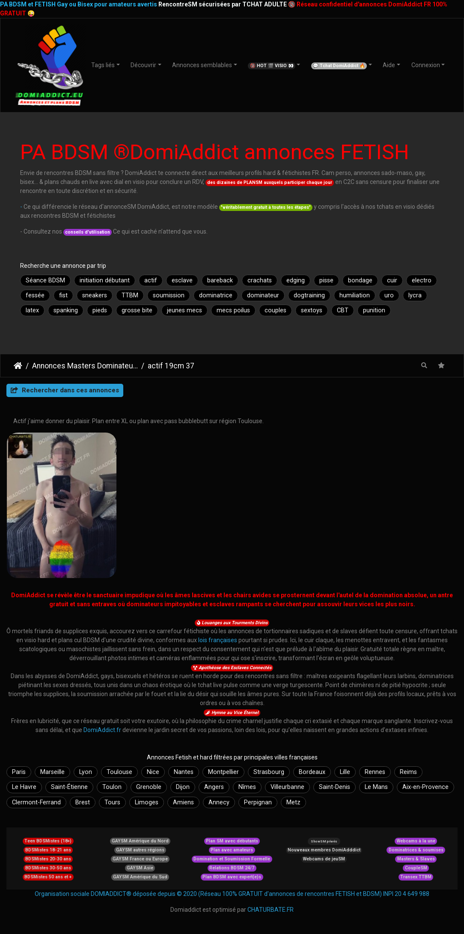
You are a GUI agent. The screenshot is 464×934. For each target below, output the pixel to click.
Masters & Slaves (416, 859)
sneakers (94, 295)
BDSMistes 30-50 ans (48, 868)
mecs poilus (233, 310)
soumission (168, 295)
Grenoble (148, 787)
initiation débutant (105, 280)
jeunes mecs (184, 310)
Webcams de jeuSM (324, 859)
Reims (408, 772)
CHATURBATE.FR (270, 909)
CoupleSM (416, 868)
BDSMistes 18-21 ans (48, 850)
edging (295, 280)
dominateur (263, 295)
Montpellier (223, 772)
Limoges (146, 802)
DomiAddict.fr (102, 729)
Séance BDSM (45, 280)
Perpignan (258, 802)
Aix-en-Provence (425, 787)
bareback (220, 280)
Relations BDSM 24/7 (231, 868)
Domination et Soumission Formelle (231, 859)
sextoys (311, 310)
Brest (82, 802)
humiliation (354, 295)
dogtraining (309, 295)
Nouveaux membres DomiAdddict (324, 850)
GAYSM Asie (140, 868)
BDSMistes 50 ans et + (47, 877)
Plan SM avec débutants (232, 841)
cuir (392, 280)
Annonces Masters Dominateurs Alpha (85, 366)
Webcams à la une (416, 841)
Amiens (183, 802)
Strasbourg (268, 772)
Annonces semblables (202, 65)
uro (389, 295)
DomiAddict (18, 365)
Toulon (112, 787)
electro (421, 280)
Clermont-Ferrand (36, 802)
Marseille (52, 772)
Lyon (85, 772)
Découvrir (143, 65)
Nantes (183, 772)
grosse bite (137, 310)
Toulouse (119, 772)
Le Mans (376, 787)
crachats (259, 280)
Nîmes (247, 787)
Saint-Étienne (69, 787)
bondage (360, 280)
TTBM (130, 295)
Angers (214, 787)
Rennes (375, 772)
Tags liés (103, 65)
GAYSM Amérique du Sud (140, 877)
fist (63, 295)
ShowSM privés (324, 841)
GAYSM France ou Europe (140, 859)
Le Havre (24, 787)
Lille (345, 772)
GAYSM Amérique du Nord (140, 841)
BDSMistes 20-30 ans (48, 859)
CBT (342, 310)
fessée (35, 295)
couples (275, 310)
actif (150, 280)
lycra (415, 295)
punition (374, 310)
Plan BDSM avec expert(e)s (231, 877)
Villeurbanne (287, 787)
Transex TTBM (415, 877)
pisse (326, 280)
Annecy (218, 802)
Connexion (425, 65)
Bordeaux (312, 772)
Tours (112, 802)
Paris (19, 772)
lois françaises (217, 640)
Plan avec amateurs (232, 850)
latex (32, 310)
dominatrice (215, 295)
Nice (153, 772)
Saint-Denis (334, 787)
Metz (293, 802)
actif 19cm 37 (171, 366)
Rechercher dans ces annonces (65, 390)
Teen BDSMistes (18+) (47, 841)
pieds (99, 310)
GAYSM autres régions (140, 850)
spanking (66, 310)
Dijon (183, 787)
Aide (389, 65)
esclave (182, 280)
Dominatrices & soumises (416, 850)
